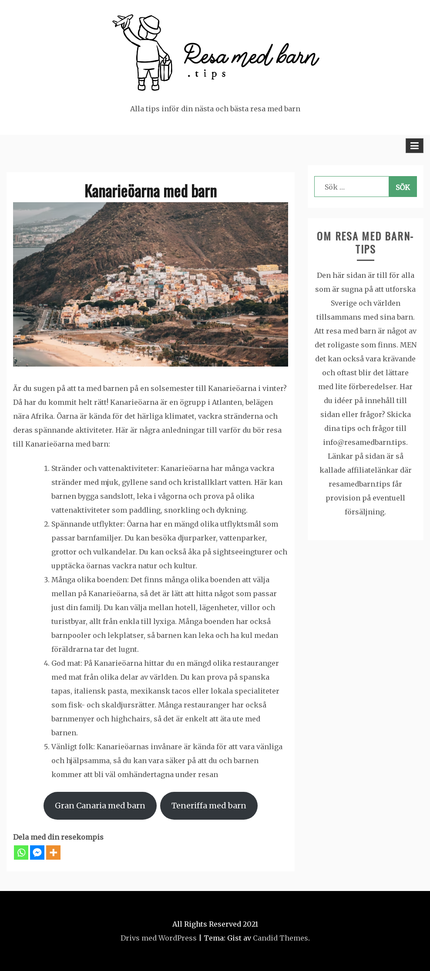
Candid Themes (280, 938)
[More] (53, 852)
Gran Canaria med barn (100, 806)
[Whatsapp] (21, 852)
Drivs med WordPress (159, 938)
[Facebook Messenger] (37, 852)
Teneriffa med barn (208, 806)
